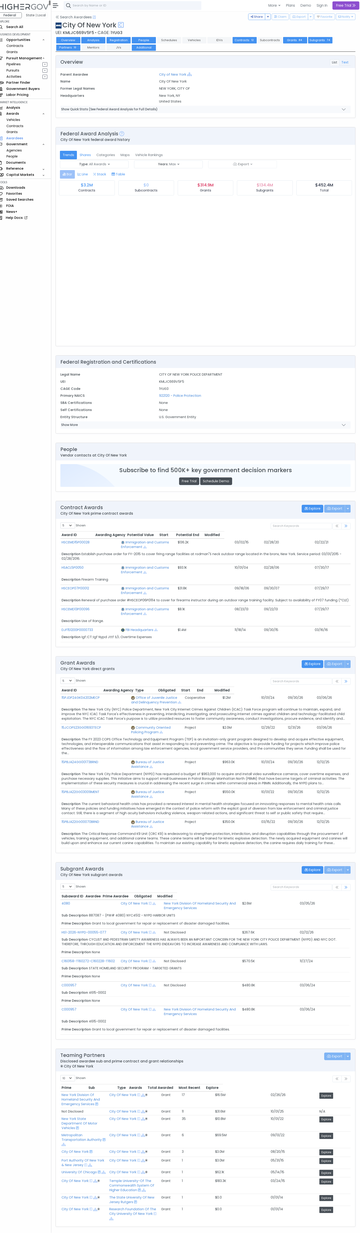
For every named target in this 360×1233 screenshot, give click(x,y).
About (66, 1226)
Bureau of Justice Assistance (143, 739)
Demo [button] (306, 5)
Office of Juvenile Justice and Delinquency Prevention (164, 684)
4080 (70, 866)
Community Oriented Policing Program (151, 709)
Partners (72, 47)
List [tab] (334, 62)
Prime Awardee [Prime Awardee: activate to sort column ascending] (187, 859)
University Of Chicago (83, 1103)
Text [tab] (345, 62)
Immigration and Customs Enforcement (149, 542)
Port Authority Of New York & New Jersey (98, 1094)
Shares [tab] (89, 155)
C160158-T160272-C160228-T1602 (92, 919)
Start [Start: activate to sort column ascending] (265, 535)
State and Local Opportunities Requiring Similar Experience (113, 1185)
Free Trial (191, 481)
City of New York (175, 74)
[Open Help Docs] (98, 17)
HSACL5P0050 (77, 563)
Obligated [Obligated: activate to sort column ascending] (269, 676)
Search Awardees (78, 17)
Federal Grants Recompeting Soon (93, 1191)
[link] (346, 526)
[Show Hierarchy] (192, 74)
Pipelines (18, 64)
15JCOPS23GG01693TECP (85, 709)
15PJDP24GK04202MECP (85, 684)
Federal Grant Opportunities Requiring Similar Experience (111, 1179)
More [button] (273, 5)
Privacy (109, 1226)
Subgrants (324, 40)
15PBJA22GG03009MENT (85, 764)
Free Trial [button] (346, 5)
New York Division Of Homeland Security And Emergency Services (227, 866)
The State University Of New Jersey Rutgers (183, 1123)
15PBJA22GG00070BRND (84, 789)
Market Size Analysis (81, 1196)
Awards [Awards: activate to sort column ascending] (262, 1041)
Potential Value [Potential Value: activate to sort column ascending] (230, 535)
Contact (81, 1226)
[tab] (71, 174)
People (16, 156)
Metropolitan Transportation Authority (97, 1077)
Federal (14, 15)
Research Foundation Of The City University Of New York (193, 1132)
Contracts (19, 45)
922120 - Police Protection (183, 395)
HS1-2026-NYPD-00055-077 (88, 891)
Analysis (97, 40)
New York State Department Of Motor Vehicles (103, 1068)
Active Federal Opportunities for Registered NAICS (106, 1202)
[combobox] (136, 5)
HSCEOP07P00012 (79, 579)
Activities (18, 76)
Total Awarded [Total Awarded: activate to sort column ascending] (288, 1041)
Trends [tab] (72, 155)
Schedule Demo (218, 481)
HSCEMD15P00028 (80, 542)
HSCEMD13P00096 (80, 600)
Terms (95, 1226)
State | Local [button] (40, 15)
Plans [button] (290, 5)
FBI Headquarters (130, 616)
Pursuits (17, 70)
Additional (147, 47)
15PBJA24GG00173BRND (84, 739)
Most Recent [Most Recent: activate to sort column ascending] (317, 1041)
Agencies (18, 150)
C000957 (73, 944)
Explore (340, 1050)
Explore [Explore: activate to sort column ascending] (340, 1041)
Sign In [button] (322, 5)
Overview (72, 40)
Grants (16, 52)
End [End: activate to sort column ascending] (309, 676)
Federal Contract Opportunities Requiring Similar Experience (114, 1173)
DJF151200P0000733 (81, 616)
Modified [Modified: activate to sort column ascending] (330, 535)
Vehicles (17, 119)
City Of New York (144, 866)
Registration (123, 40)
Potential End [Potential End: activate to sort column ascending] (295, 535)
